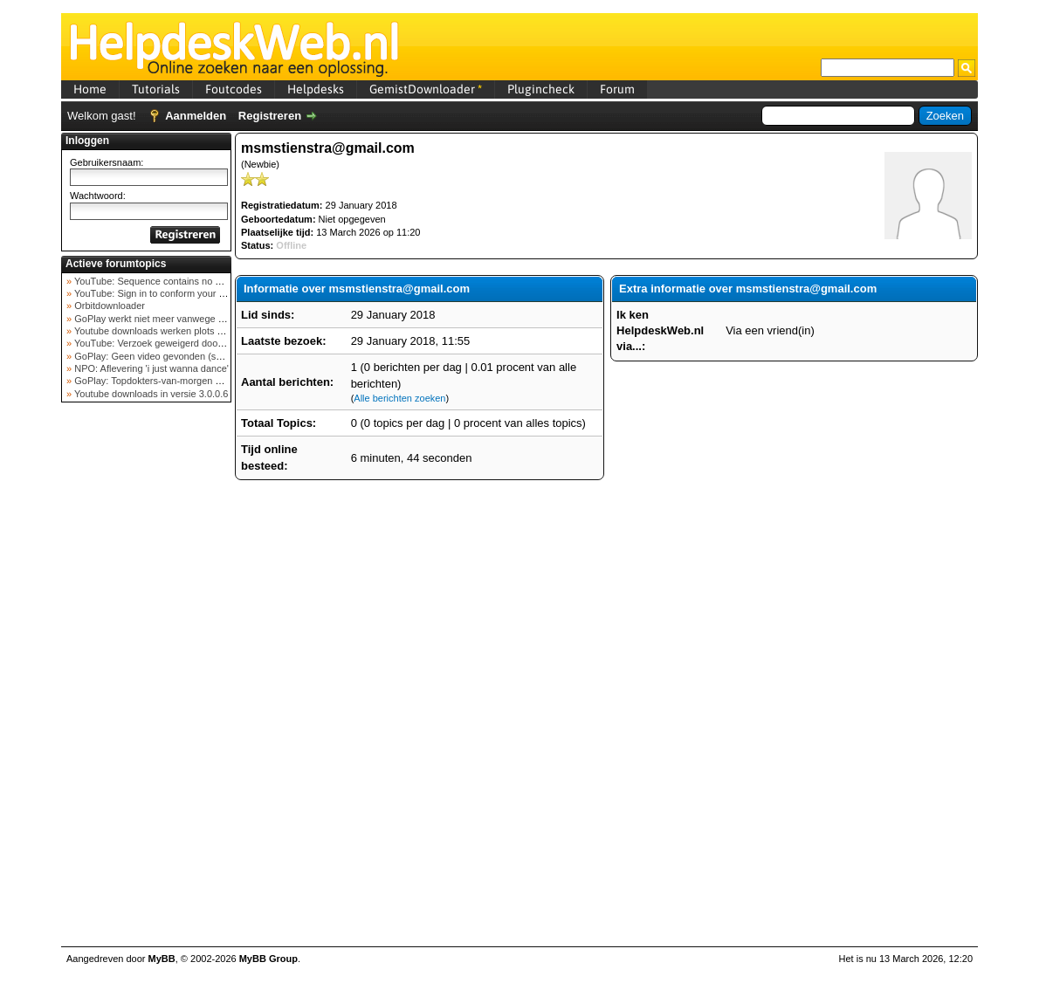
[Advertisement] (147, 684)
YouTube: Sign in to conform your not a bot (164, 293)
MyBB (161, 958)
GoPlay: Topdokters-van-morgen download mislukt (180, 380)
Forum (617, 89)
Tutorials (156, 89)
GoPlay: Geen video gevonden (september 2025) (178, 356)
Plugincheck (541, 89)
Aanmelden (195, 115)
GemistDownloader (425, 89)
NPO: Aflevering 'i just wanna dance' (150, 368)
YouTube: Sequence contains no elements (163, 281)
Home (90, 89)
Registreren (269, 115)
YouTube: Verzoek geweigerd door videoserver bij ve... (189, 343)
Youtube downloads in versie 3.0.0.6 (150, 393)
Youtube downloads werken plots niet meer (164, 331)
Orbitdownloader (108, 305)
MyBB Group (268, 958)
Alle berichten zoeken (399, 398)
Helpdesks (315, 89)
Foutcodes (233, 89)
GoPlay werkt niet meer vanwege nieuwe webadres (182, 318)
